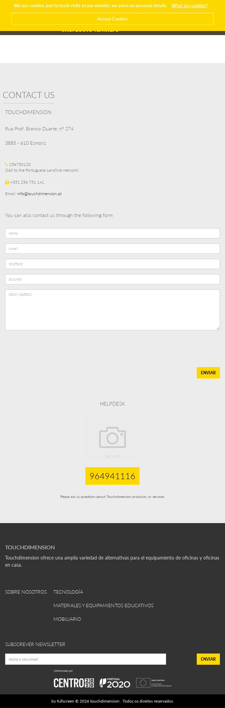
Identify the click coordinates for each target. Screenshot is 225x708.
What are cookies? (190, 5)
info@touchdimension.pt (39, 193)
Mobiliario (67, 619)
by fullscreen (62, 701)
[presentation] (56, 348)
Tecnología (68, 592)
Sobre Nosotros (26, 592)
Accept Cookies (112, 18)
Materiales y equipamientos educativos (103, 605)
